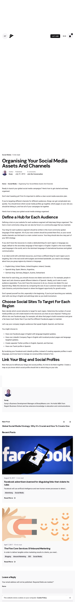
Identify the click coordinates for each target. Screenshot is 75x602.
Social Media (6, 155)
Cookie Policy (42, 598)
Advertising (9, 493)
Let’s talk (55, 36)
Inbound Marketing (19, 556)
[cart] (70, 36)
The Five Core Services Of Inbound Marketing (27, 548)
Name (4, 586)
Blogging (8, 556)
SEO (29, 556)
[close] (70, 597)
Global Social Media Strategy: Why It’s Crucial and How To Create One (35, 426)
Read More (9, 498)
